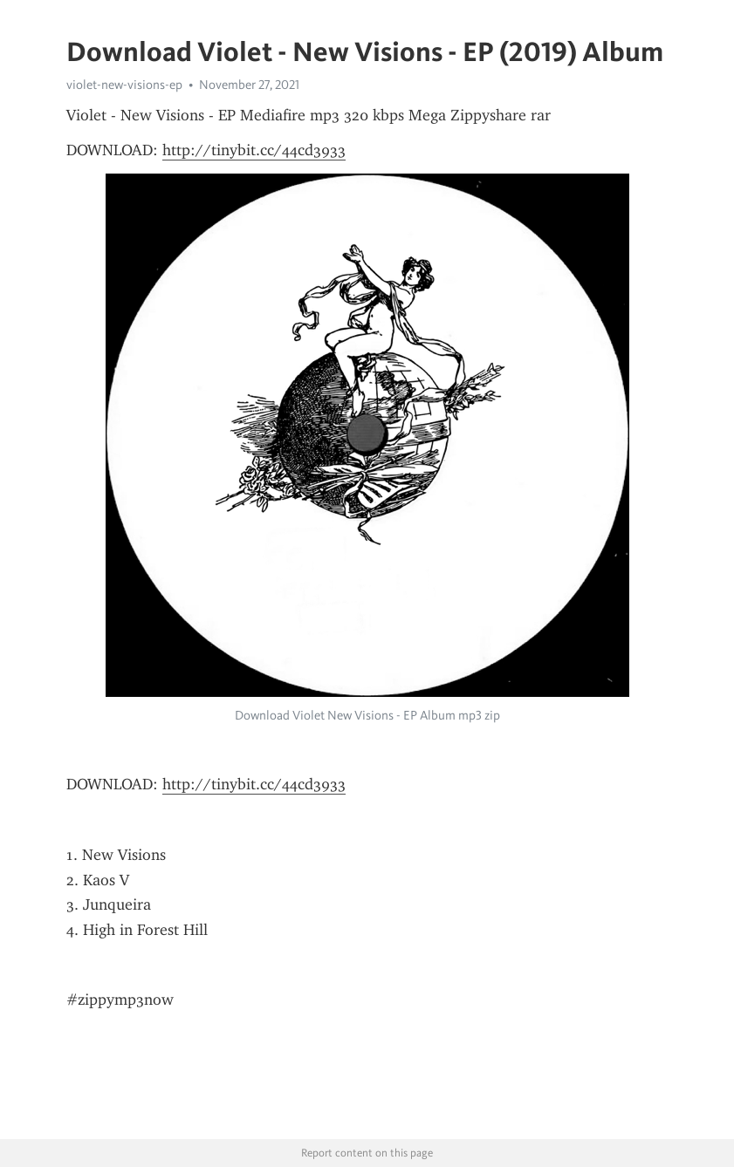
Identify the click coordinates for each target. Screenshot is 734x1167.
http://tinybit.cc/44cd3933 (254, 150)
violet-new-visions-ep (124, 84)
